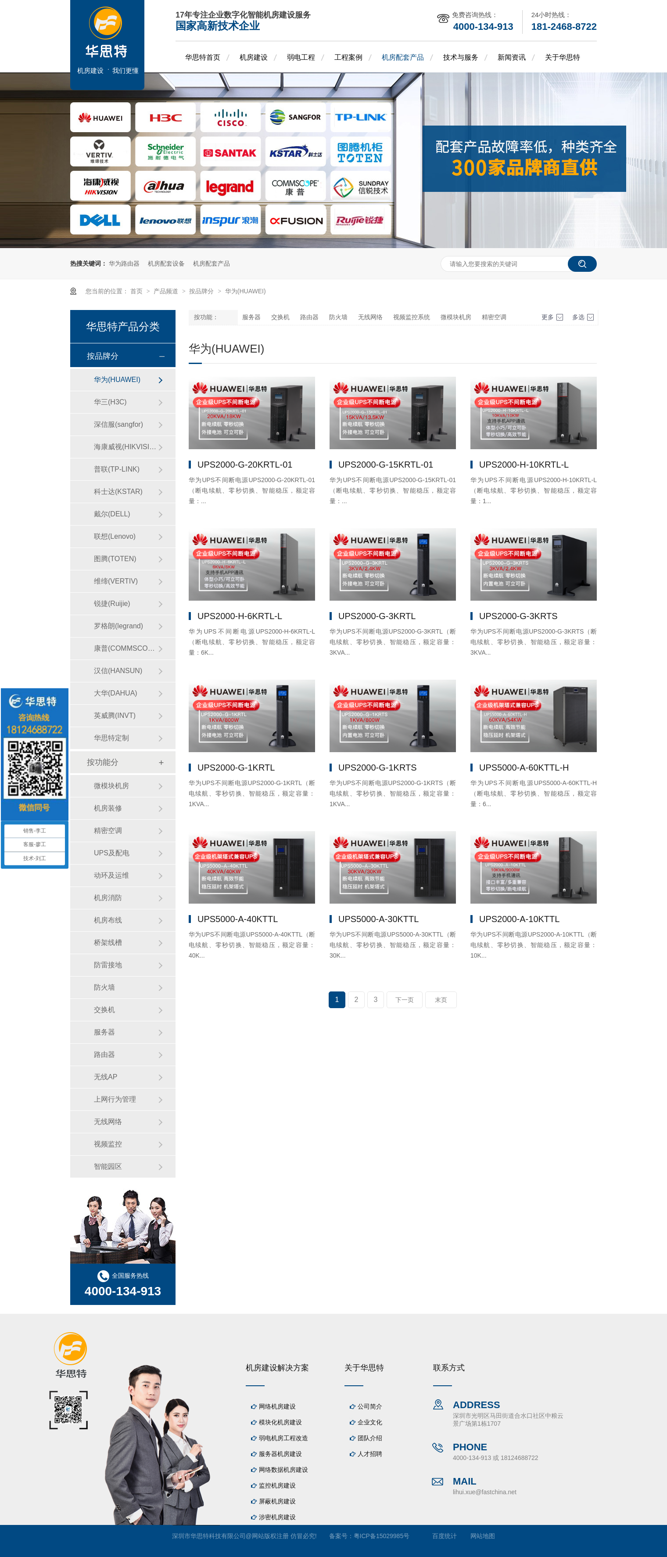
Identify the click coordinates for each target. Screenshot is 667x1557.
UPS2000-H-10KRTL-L (524, 464)
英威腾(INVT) (115, 715)
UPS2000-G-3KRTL (377, 616)
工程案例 (348, 57)
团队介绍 (370, 1438)
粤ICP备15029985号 (382, 1535)
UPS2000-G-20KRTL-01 (244, 464)
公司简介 (370, 1406)
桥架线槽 (108, 942)
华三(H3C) (110, 402)
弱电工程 (301, 57)
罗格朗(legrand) (118, 626)
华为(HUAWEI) (245, 291)
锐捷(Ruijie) (112, 603)
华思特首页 (202, 57)
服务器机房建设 (280, 1453)
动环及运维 (111, 875)
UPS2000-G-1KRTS (377, 767)
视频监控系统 (411, 317)
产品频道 (167, 291)
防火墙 (338, 317)
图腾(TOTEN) (115, 558)
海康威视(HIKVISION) (126, 447)
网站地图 (482, 1535)
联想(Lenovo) (115, 536)
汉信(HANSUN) (118, 670)
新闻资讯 (512, 57)
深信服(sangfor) (118, 424)
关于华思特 (562, 57)
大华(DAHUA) (115, 693)
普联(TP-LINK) (117, 469)
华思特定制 (111, 738)
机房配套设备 (166, 263)
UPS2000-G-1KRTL (236, 767)
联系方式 (449, 1367)
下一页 (404, 999)
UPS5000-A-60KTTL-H (524, 767)
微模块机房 (456, 317)
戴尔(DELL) (112, 514)
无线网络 (370, 317)
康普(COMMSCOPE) (126, 648)
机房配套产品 (403, 57)
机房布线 (108, 920)
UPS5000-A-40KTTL (237, 919)
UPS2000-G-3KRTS (518, 616)
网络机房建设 (277, 1406)
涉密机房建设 (277, 1517)
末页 (441, 999)
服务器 (251, 317)
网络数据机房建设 (283, 1469)
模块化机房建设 (280, 1422)
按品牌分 (202, 291)
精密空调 (494, 317)
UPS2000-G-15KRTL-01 (385, 464)
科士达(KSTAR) (118, 491)
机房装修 (108, 808)
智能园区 (108, 1166)
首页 (137, 291)
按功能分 (102, 762)
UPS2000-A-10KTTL (519, 919)
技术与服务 (460, 57)
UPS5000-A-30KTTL (378, 919)
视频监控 (108, 1144)
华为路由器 (124, 263)
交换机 (280, 317)
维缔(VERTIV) (116, 581)
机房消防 (108, 897)
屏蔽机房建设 (277, 1501)
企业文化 (370, 1422)
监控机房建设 (277, 1485)
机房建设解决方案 (277, 1367)
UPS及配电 (111, 853)
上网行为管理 (115, 1099)
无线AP (105, 1077)
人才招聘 (370, 1453)
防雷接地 (108, 965)
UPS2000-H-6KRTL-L (239, 616)
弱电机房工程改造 (283, 1438)
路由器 (309, 317)
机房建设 (254, 57)
